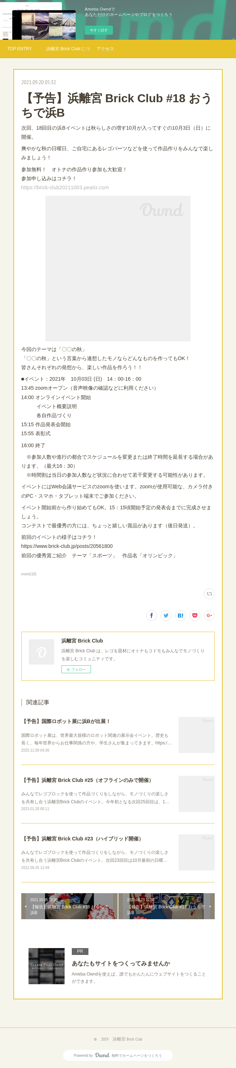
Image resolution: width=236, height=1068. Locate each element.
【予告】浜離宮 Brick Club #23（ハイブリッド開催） (82, 839)
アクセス (105, 48)
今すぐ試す (99, 30)
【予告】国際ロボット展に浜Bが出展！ (66, 721)
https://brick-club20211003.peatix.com (65, 187)
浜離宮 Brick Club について (67, 48)
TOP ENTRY (19, 48)
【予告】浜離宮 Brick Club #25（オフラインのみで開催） (87, 780)
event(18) (28, 574)
